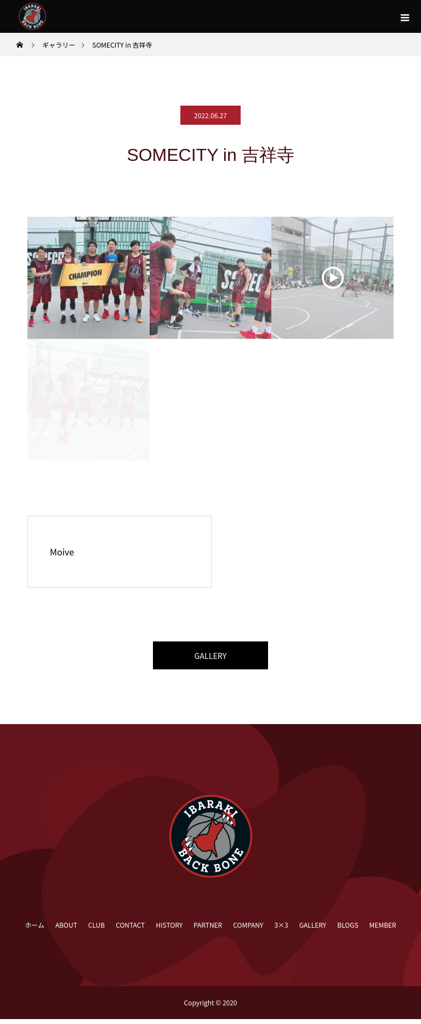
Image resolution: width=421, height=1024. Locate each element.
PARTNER (208, 929)
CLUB (96, 929)
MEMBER (382, 929)
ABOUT (66, 929)
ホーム (34, 929)
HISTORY (169, 929)
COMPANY (248, 929)
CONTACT (130, 929)
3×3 (281, 929)
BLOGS (347, 929)
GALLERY (210, 657)
